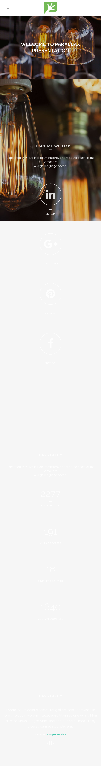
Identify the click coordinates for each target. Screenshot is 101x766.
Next (53, 748)
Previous (47, 748)
